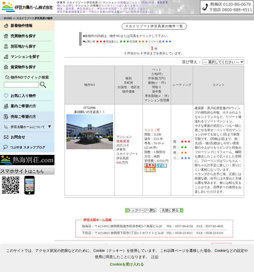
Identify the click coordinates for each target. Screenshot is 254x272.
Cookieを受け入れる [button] (127, 264)
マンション (110, 2)
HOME (8, 18)
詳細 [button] (154, 257)
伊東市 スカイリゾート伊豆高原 (78, 2)
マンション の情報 (86, 5)
